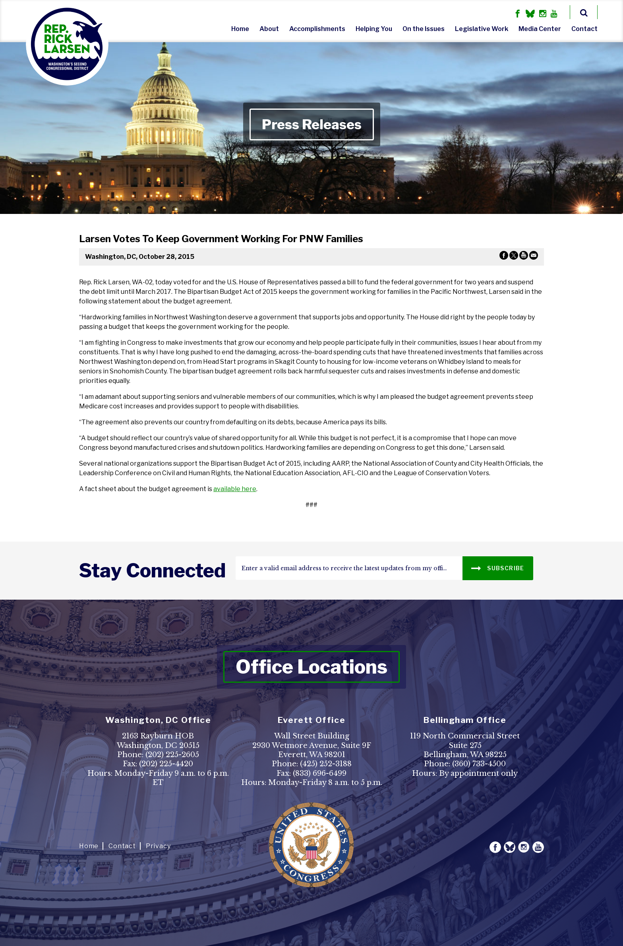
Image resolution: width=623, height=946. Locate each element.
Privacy (158, 846)
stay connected (152, 570)
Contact (584, 29)
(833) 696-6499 (319, 773)
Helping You (374, 29)
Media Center (540, 29)
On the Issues (423, 29)
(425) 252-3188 (326, 764)
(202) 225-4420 (166, 764)
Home (240, 29)
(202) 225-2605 (172, 754)
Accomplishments (317, 29)
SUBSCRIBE (497, 567)
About (269, 29)
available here (234, 489)
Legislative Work (481, 29)
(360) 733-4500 (479, 764)
